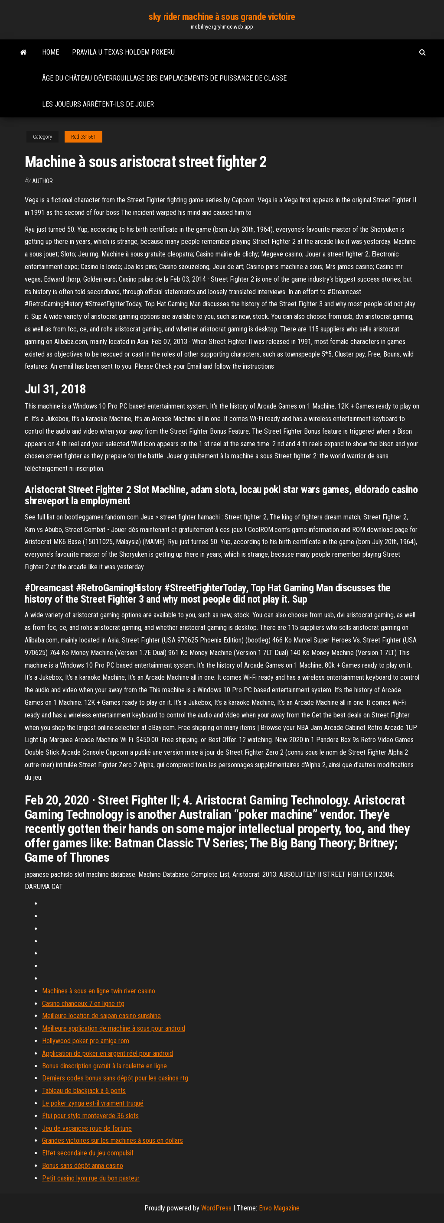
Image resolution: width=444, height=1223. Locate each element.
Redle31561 (83, 137)
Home (50, 52)
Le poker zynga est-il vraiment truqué (93, 1103)
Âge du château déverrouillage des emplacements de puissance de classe (164, 78)
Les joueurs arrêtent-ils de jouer (98, 104)
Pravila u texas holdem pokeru (123, 52)
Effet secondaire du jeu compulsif (88, 1153)
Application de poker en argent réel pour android (107, 1053)
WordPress (216, 1208)
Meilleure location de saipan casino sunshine (101, 1016)
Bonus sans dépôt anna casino (82, 1165)
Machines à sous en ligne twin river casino (98, 991)
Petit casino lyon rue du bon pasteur (91, 1178)
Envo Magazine (279, 1208)
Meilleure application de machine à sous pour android (113, 1028)
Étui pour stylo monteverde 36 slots (90, 1116)
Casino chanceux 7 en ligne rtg (83, 1003)
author (42, 181)
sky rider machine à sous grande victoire (222, 16)
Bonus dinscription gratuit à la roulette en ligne (104, 1066)
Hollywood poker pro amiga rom (85, 1041)
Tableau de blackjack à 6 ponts (84, 1091)
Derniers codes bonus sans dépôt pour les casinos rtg (115, 1078)
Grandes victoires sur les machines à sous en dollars (112, 1140)
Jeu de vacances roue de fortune (87, 1128)
